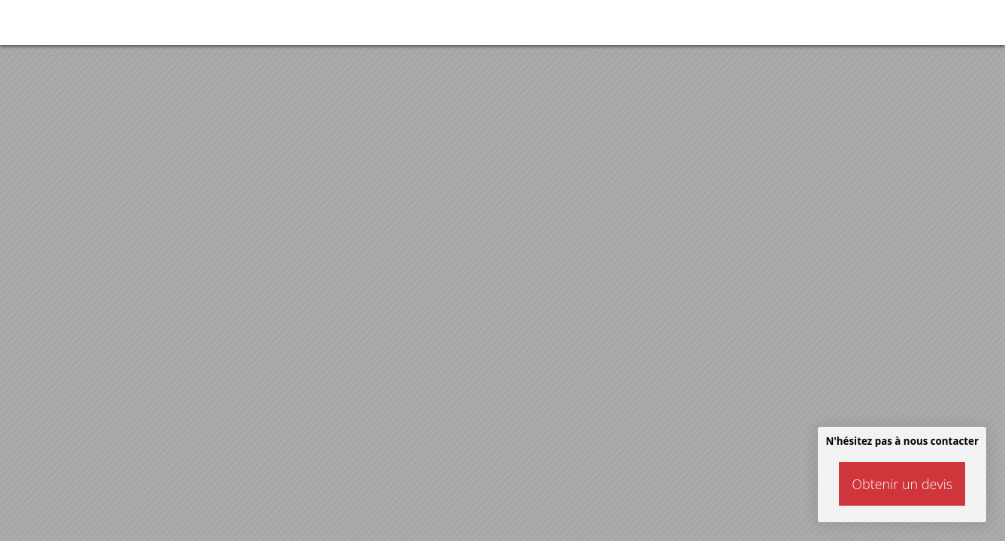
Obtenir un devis (902, 484)
